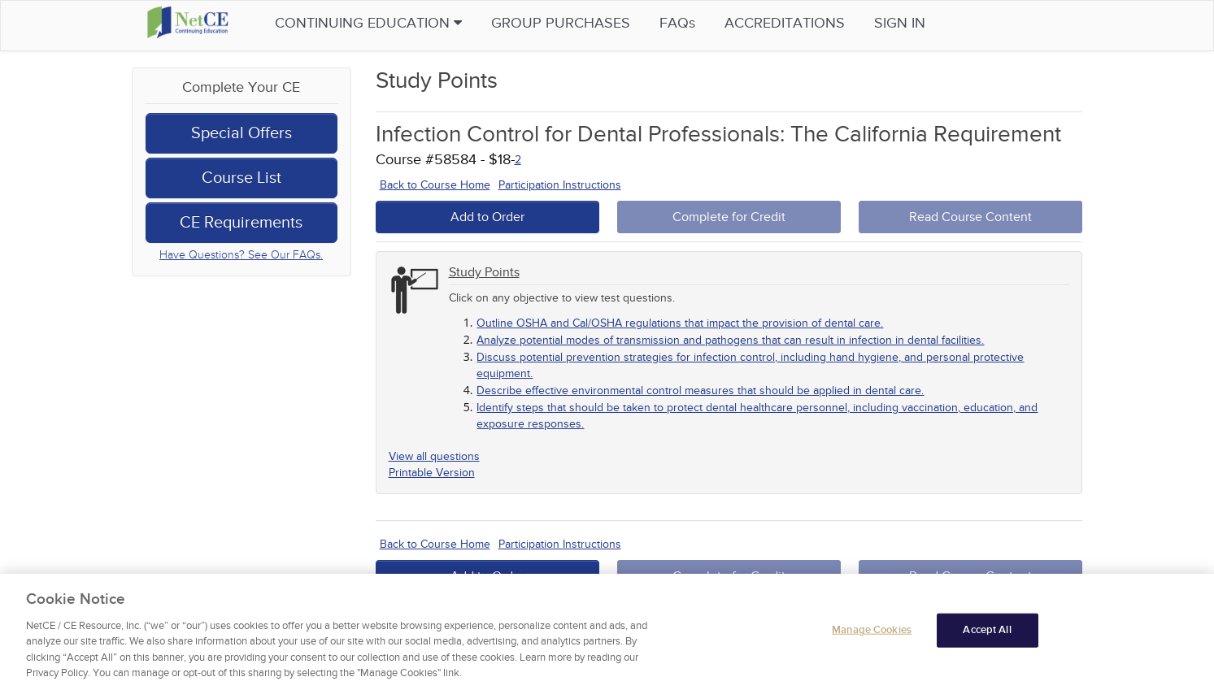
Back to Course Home (435, 185)
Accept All (987, 633)
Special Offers (241, 133)
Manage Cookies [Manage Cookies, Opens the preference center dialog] (872, 633)
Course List (241, 178)
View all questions (434, 456)
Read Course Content (970, 217)
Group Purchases (578, 23)
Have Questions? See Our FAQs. (241, 255)
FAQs (695, 23)
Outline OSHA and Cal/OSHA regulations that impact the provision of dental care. (679, 323)
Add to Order (487, 217)
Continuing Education (386, 23)
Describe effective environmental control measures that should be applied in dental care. (700, 390)
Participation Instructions (559, 185)
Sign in (917, 23)
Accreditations (802, 23)
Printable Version (432, 473)
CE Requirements (241, 222)
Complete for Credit (728, 217)
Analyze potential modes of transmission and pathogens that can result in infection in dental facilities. (730, 340)
